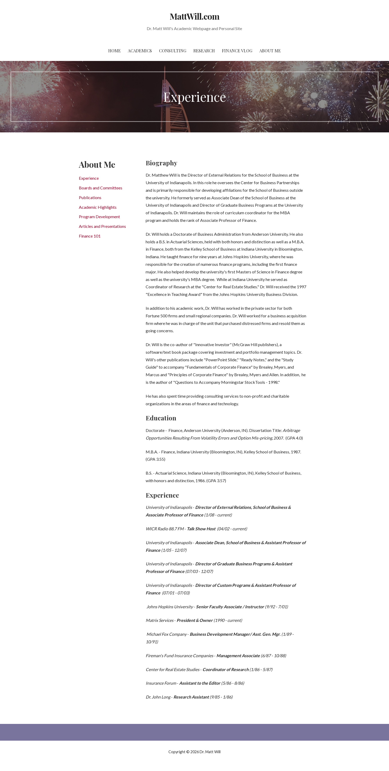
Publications (90, 197)
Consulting (172, 50)
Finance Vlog (237, 50)
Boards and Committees (100, 187)
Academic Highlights (98, 207)
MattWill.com (194, 16)
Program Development (99, 216)
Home (114, 50)
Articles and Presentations (102, 226)
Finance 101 (90, 235)
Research (204, 50)
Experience (89, 178)
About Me (270, 50)
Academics (140, 50)
